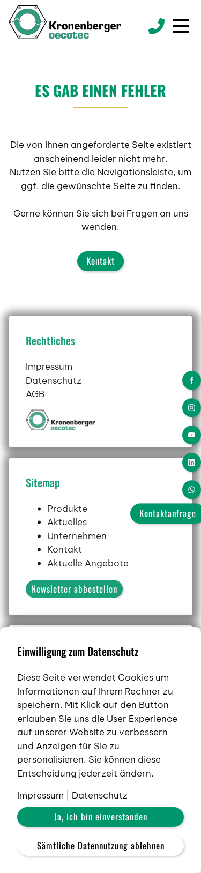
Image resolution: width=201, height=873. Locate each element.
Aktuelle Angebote (88, 585)
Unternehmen (77, 558)
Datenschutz (53, 402)
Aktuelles (67, 544)
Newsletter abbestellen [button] (74, 611)
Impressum (49, 389)
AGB (35, 416)
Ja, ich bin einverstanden (100, 816)
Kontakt (100, 260)
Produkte (67, 530)
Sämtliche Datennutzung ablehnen (101, 845)
